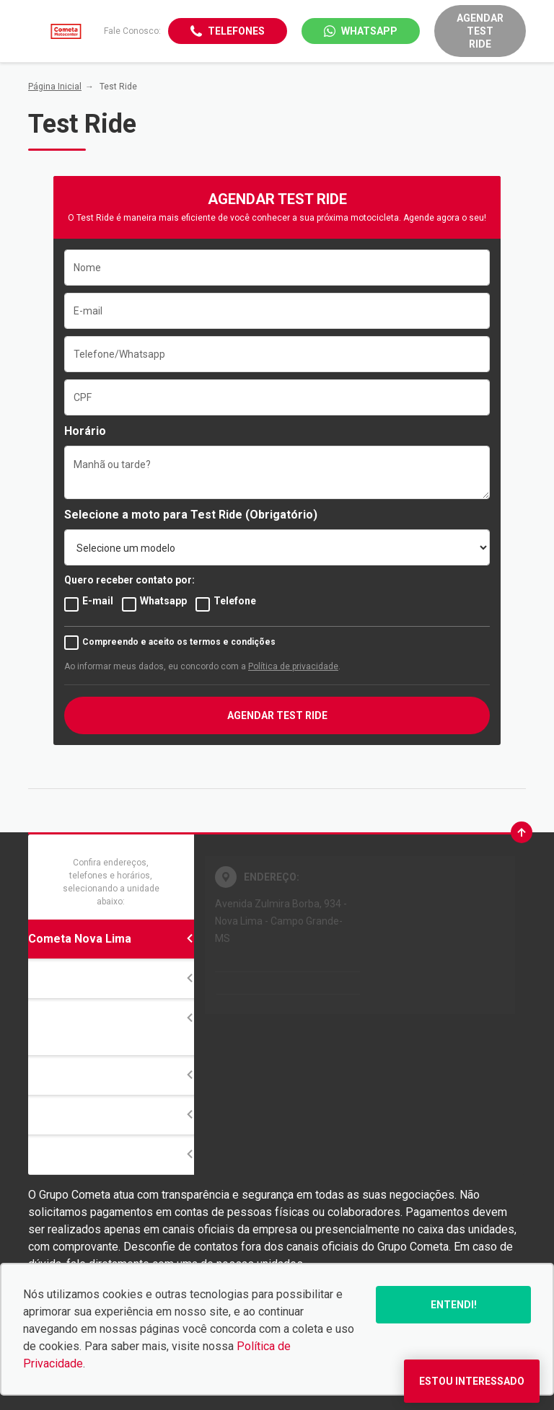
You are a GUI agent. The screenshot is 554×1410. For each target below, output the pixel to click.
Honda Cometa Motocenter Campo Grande (111, 1026)
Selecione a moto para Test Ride (153, 514)
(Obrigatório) (281, 514)
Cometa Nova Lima (111, 939)
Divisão (111, 1115)
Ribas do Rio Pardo (111, 1154)
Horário (85, 431)
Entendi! (454, 1304)
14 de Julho (111, 1075)
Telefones (236, 31)
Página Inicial (55, 86)
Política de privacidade (293, 666)
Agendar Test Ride (480, 31)
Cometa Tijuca (111, 978)
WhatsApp (369, 31)
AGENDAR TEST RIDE (277, 715)
